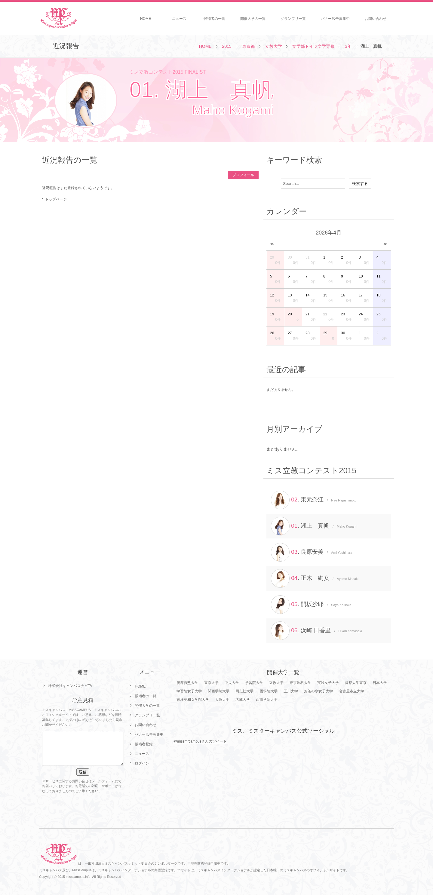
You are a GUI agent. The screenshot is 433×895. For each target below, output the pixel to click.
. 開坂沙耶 (311, 604)
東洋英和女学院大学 (193, 699)
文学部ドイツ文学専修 (313, 46)
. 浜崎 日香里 (316, 630)
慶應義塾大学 (187, 683)
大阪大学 (222, 699)
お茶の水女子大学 (318, 691)
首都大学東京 (356, 683)
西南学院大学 (267, 699)
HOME (145, 19)
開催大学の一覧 (253, 19)
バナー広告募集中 (335, 19)
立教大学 (273, 46)
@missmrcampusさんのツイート (200, 741)
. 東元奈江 (313, 500)
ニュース (179, 19)
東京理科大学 (300, 683)
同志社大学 (244, 691)
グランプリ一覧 (293, 19)
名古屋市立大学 (351, 691)
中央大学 (232, 683)
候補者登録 (144, 744)
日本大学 (380, 683)
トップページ (56, 199)
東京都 (248, 46)
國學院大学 (268, 691)
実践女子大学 (328, 683)
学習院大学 (254, 683)
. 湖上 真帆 (314, 526)
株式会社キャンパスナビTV (70, 686)
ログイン (142, 763)
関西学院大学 (218, 691)
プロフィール (243, 175)
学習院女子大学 (189, 691)
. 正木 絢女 (314, 578)
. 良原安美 (311, 552)
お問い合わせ (375, 19)
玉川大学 (291, 691)
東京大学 (211, 683)
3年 (348, 46)
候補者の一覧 (214, 19)
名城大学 (242, 699)
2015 (227, 46)
